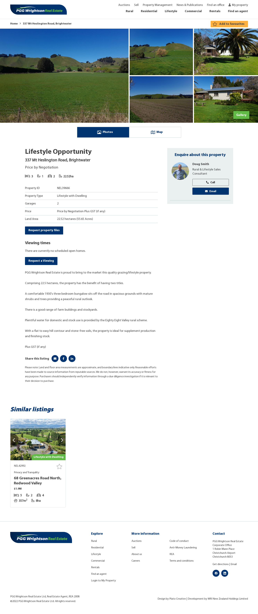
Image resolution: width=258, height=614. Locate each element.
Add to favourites (231, 24)
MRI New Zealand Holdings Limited (228, 600)
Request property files (44, 231)
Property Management (157, 5)
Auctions (124, 5)
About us (137, 555)
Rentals (214, 11)
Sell (136, 5)
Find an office (215, 5)
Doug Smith (200, 164)
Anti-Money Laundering (183, 549)
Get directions (221, 566)
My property (240, 5)
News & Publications (190, 5)
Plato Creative (177, 600)
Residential (149, 11)
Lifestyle (171, 11)
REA (172, 555)
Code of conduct (179, 542)
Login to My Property (103, 582)
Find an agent (238, 11)
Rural (129, 11)
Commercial (193, 11)
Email (210, 192)
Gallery (241, 115)
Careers (136, 562)
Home (14, 23)
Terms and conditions (182, 562)
